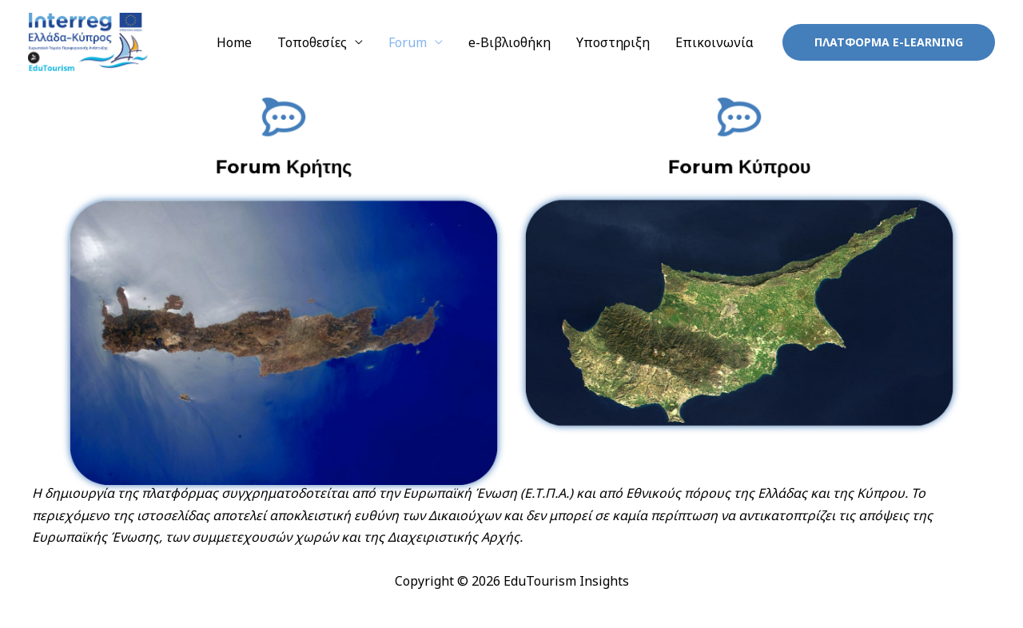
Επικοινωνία (714, 42)
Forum (407, 42)
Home (234, 42)
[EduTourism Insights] (88, 41)
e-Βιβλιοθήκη (509, 42)
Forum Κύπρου (738, 166)
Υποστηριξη (613, 42)
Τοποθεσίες (312, 42)
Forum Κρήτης (283, 166)
